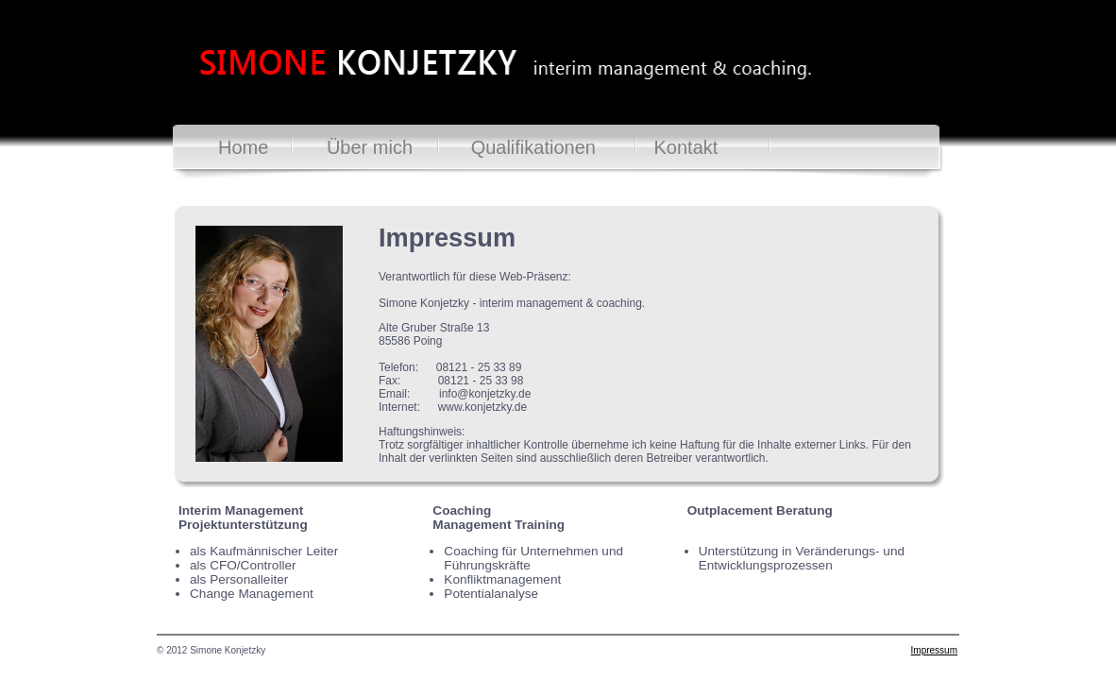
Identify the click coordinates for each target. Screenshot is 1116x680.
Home (243, 147)
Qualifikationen (533, 147)
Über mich (370, 147)
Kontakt (686, 147)
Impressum (934, 650)
